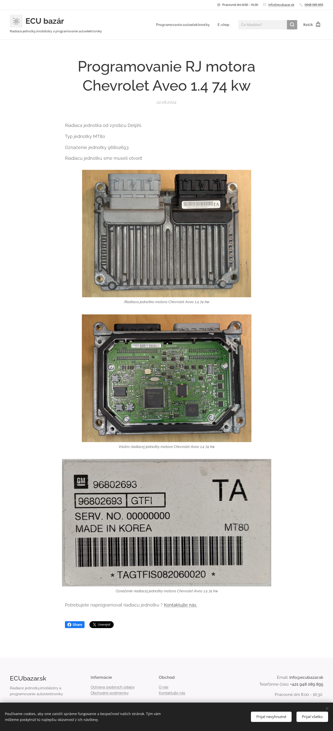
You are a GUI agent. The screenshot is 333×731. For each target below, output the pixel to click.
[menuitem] (182, 25)
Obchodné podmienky (110, 693)
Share (74, 625)
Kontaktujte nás (172, 693)
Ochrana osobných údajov (113, 687)
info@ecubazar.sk (281, 4)
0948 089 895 (314, 4)
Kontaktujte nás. (180, 604)
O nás (163, 687)
